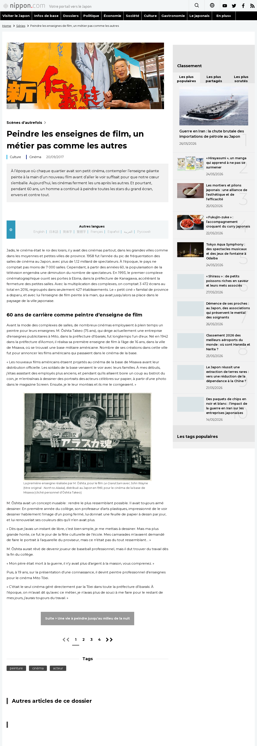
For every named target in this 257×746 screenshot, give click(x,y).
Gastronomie (173, 16)
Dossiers (71, 16)
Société (132, 16)
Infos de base (46, 16)
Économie (112, 16)
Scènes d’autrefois (27, 123)
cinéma (38, 668)
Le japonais (199, 16)
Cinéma (35, 157)
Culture (150, 16)
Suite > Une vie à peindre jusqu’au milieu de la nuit (87, 618)
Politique (91, 16)
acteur (58, 668)
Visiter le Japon (16, 16)
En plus (223, 16)
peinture (16, 668)
